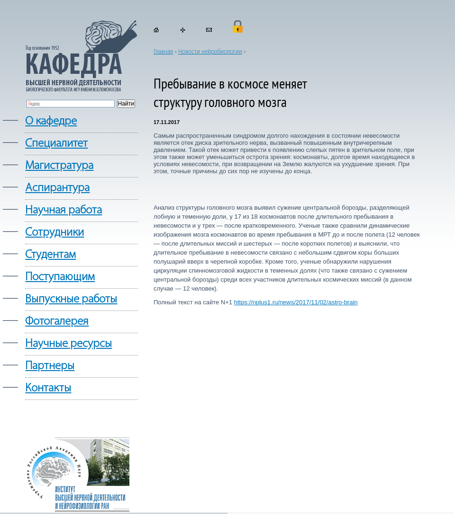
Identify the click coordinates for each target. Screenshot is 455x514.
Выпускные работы (71, 299)
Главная (163, 52)
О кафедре (51, 121)
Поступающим (60, 277)
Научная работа (63, 210)
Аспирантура (57, 188)
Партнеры (49, 366)
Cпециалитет (56, 144)
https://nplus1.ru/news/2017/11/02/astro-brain (296, 302)
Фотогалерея (57, 322)
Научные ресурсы (68, 344)
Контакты (48, 388)
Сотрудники (54, 233)
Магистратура (59, 166)
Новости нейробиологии (210, 52)
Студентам (50, 255)
